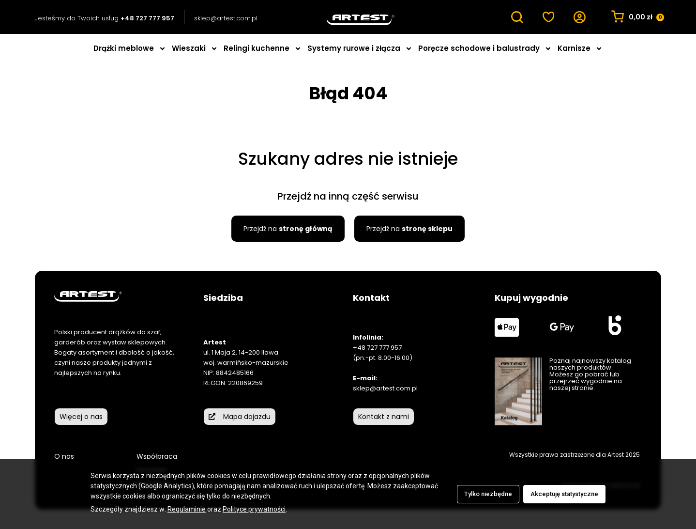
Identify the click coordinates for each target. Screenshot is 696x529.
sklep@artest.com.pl (225, 18)
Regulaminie (186, 509)
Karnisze (580, 48)
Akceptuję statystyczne (564, 494)
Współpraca (156, 456)
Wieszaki (195, 48)
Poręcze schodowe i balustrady (485, 48)
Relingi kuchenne (263, 48)
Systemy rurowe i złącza (359, 48)
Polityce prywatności (254, 509)
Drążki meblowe (129, 48)
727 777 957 (384, 347)
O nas (64, 456)
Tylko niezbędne (488, 494)
